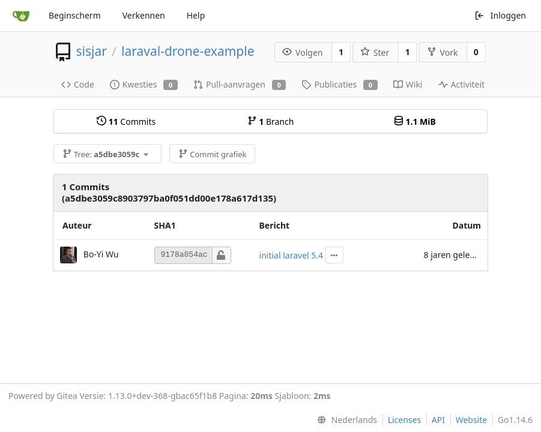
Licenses (405, 419)
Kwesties (144, 84)
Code (77, 84)
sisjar (91, 51)
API (438, 419)
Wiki (408, 84)
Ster (374, 52)
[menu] (344, 420)
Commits (126, 121)
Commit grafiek (212, 154)
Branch (270, 121)
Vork (442, 52)
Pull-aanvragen (239, 84)
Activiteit (461, 84)
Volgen (302, 52)
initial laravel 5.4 (291, 255)
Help (196, 15)
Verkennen (143, 15)
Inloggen (500, 15)
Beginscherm (75, 15)
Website (472, 419)
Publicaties (339, 84)
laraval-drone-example (187, 51)
